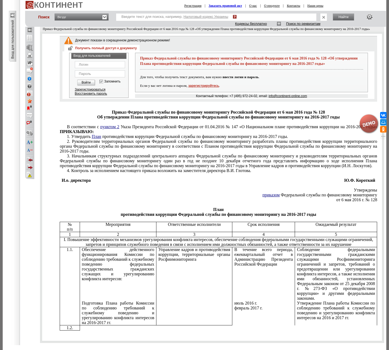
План (96, 136)
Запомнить (112, 81)
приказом (271, 195)
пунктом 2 (109, 126)
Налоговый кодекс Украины (205, 17)
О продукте (272, 6)
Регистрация (193, 6)
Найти (343, 17)
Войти (86, 82)
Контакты (293, 6)
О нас (253, 6)
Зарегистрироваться (90, 89)
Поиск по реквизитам (303, 24)
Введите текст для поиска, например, (175, 17)
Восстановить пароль (91, 93)
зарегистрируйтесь (203, 86)
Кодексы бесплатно (251, 24)
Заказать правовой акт (225, 6)
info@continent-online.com (288, 96)
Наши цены (315, 6)
